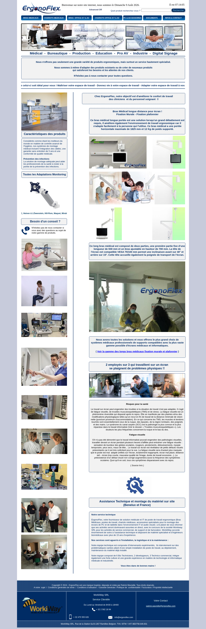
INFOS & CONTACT (173, 18)
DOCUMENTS (152, 18)
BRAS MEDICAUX (30, 18)
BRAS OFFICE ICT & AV (78, 18)
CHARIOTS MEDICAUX (54, 18)
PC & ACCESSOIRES (132, 18)
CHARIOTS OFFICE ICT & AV (107, 18)
